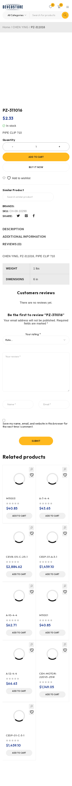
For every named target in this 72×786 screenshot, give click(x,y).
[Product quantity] (36, 146)
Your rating (33, 334)
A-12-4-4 (11, 673)
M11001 (43, 615)
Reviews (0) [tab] (12, 244)
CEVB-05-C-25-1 (16, 556)
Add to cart (36, 157)
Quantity (9, 140)
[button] (19, 516)
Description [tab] (13, 229)
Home (6, 27)
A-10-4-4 (11, 615)
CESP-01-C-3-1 (15, 735)
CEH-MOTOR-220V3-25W (48, 675)
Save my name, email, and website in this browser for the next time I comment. (35, 425)
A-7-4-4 (44, 498)
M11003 (11, 498)
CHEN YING (20, 27)
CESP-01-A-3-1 (48, 556)
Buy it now (36, 167)
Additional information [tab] (24, 237)
